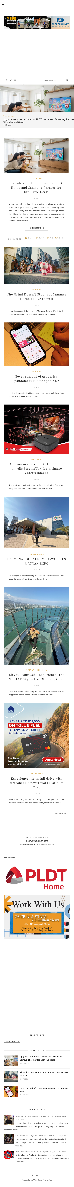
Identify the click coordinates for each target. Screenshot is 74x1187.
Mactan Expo (37, 554)
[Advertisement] (37, 51)
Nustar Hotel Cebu (36, 670)
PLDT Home (36, 178)
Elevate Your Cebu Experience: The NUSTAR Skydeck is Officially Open (37, 677)
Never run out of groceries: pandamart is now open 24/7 (36, 378)
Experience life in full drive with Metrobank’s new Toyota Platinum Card (37, 782)
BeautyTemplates (45, 1180)
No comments (14, 239)
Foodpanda (37, 289)
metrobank (37, 774)
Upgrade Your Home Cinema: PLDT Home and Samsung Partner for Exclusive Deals (36, 187)
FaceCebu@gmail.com (45, 844)
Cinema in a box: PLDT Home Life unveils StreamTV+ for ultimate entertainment (36, 468)
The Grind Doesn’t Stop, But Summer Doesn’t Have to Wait (36, 296)
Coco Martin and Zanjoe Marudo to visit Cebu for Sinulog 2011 (40, 1135)
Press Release (8, 116)
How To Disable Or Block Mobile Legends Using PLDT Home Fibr (41, 1151)
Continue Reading (36, 228)
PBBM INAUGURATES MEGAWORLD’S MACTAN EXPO (36, 561)
